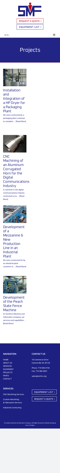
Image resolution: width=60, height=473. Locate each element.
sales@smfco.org (39, 376)
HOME (5, 360)
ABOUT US (7, 363)
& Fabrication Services (12, 402)
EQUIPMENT (8, 369)
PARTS (6, 376)
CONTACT (7, 379)
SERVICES (7, 366)
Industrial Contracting (12, 408)
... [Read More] (20, 121)
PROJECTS (7, 372)
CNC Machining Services (13, 394)
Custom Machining (11, 399)
